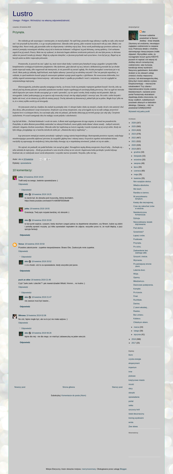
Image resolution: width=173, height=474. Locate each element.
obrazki (132, 393)
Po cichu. (137, 247)
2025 (134, 126)
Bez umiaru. (138, 315)
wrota (131, 422)
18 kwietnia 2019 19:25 (41, 194)
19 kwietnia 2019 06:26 (41, 333)
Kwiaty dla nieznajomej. (143, 202)
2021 (134, 141)
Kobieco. (137, 319)
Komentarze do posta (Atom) (74, 395)
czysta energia (135, 359)
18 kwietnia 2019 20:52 (41, 261)
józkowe (132, 376)
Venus (21, 244)
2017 (134, 343)
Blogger (123, 469)
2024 (134, 130)
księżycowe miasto (137, 380)
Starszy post (117, 387)
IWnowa (22, 315)
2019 (134, 149)
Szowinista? (138, 232)
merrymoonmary (89, 469)
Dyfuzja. (136, 218)
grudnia (137, 152)
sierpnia (137, 163)
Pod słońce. (138, 228)
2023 (134, 134)
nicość (131, 384)
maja (136, 174)
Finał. (135, 296)
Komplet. (137, 289)
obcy (131, 389)
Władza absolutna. (141, 185)
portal (131, 401)
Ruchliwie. (137, 300)
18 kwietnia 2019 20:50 (35, 244)
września (138, 160)
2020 (134, 145)
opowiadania (25, 163)
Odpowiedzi (26, 190)
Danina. (136, 304)
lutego (137, 331)
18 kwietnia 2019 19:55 (40, 209)
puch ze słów (24, 280)
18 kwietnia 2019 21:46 (41, 280)
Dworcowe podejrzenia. (143, 285)
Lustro (23, 14)
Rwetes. (136, 311)
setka (131, 405)
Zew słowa (133, 426)
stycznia (137, 334)
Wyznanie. (137, 260)
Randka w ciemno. (141, 193)
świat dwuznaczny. (136, 414)
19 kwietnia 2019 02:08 (36, 315)
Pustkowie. (138, 239)
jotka (20, 177)
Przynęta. (137, 243)
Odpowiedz (23, 184)
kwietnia (137, 178)
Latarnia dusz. (139, 270)
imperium (132, 367)
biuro (131, 355)
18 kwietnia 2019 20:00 (41, 220)
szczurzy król (134, 410)
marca (137, 327)
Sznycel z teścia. (140, 257)
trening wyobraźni (136, 418)
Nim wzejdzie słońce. (142, 182)
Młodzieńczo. (139, 281)
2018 (134, 339)
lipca (136, 167)
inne (130, 372)
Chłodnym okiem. (140, 322)
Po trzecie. (137, 292)
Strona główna (68, 387)
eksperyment (134, 363)
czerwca (137, 171)
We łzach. (137, 189)
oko (26, 194)
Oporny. (136, 277)
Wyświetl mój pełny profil (139, 111)
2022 (134, 138)
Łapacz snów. (139, 236)
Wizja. (136, 274)
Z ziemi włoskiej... (140, 307)
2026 (134, 123)
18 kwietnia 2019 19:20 (33, 177)
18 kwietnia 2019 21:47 (41, 297)
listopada (138, 156)
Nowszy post (19, 387)
